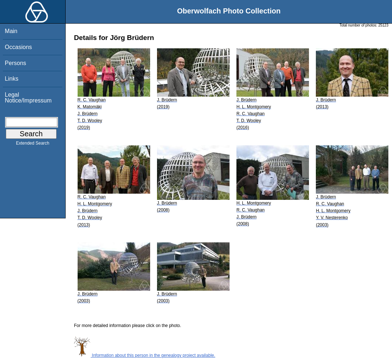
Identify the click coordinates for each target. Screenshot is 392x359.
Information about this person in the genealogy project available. (144, 355)
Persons (15, 63)
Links (11, 79)
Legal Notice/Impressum (28, 98)
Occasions (18, 47)
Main (11, 31)
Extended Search (32, 144)
